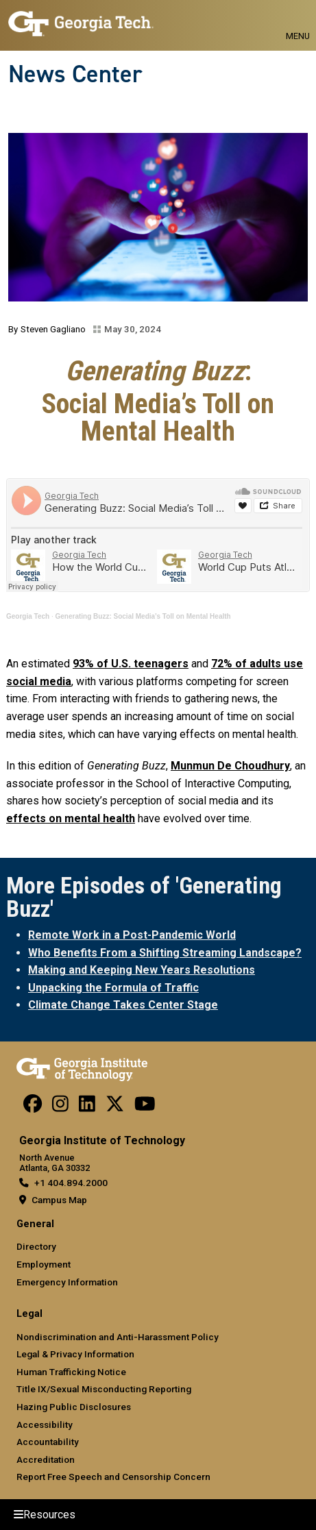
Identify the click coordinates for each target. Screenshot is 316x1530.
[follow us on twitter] (115, 1107)
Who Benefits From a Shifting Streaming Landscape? (165, 952)
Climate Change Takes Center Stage (123, 1004)
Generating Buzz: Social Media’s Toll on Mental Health (143, 616)
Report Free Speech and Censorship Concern (113, 1476)
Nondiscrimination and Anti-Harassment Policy (117, 1336)
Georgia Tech (27, 616)
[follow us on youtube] (145, 1107)
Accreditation (45, 1459)
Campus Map (59, 1199)
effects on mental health (70, 818)
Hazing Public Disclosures (73, 1406)
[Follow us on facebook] (32, 1107)
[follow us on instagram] (60, 1107)
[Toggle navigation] (297, 20)
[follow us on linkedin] (87, 1107)
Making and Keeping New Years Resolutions (141, 969)
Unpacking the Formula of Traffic (113, 987)
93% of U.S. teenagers (131, 663)
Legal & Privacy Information (75, 1353)
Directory (36, 1246)
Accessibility (44, 1424)
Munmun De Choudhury (230, 765)
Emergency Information (67, 1281)
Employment (43, 1264)
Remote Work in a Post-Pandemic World (132, 934)
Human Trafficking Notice (71, 1371)
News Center (75, 74)
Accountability (47, 1441)
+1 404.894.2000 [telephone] (71, 1182)
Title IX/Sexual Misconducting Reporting (103, 1388)
